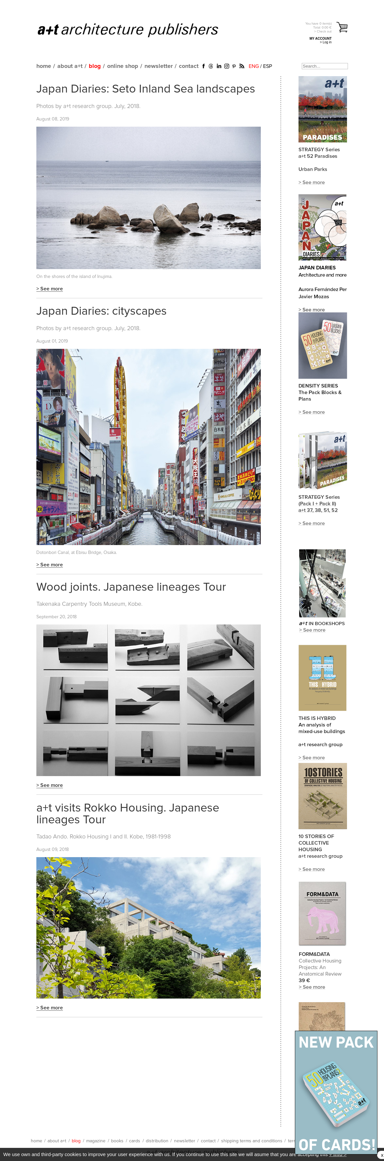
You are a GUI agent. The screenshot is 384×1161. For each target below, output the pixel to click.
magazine (96, 1141)
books (117, 1141)
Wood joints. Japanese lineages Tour (131, 587)
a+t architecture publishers (136, 30)
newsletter (158, 66)
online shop (122, 66)
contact (189, 66)
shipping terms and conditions (251, 1141)
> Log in (326, 42)
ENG (254, 66)
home (43, 66)
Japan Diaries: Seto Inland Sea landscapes (145, 89)
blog (95, 66)
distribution (157, 1141)
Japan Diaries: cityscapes (101, 311)
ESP (267, 66)
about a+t (70, 66)
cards (134, 1141)
